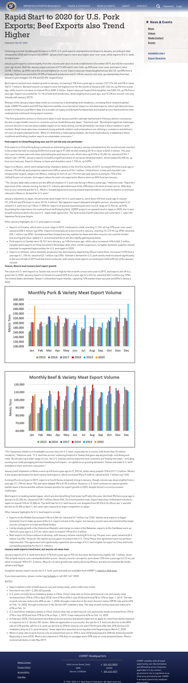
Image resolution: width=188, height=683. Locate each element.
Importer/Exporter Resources (42, 6)
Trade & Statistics (79, 6)
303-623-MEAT (110, 664)
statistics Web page (107, 570)
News (151, 28)
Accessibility (23, 672)
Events (151, 42)
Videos (151, 33)
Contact (142, 6)
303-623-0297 (111, 671)
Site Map (22, 677)
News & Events (106, 6)
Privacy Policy (24, 667)
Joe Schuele (49, 576)
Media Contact (155, 38)
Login (179, 6)
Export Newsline (157, 58)
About (126, 6)
